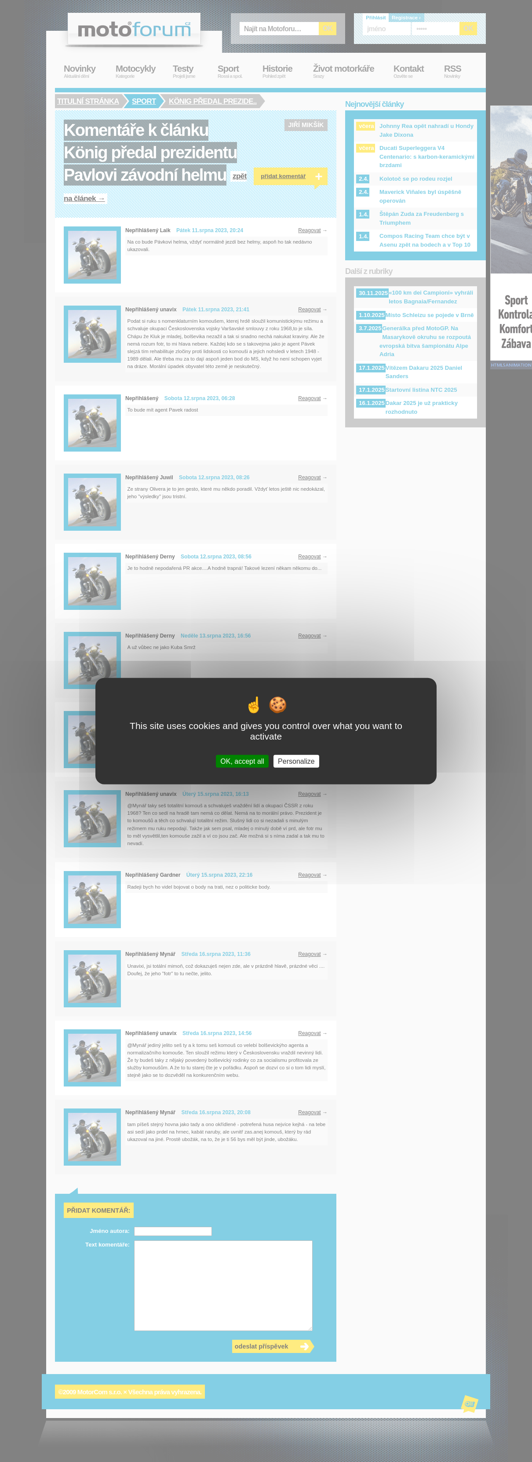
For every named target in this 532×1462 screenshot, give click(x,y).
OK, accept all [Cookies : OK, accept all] (242, 761)
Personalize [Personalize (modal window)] (296, 761)
